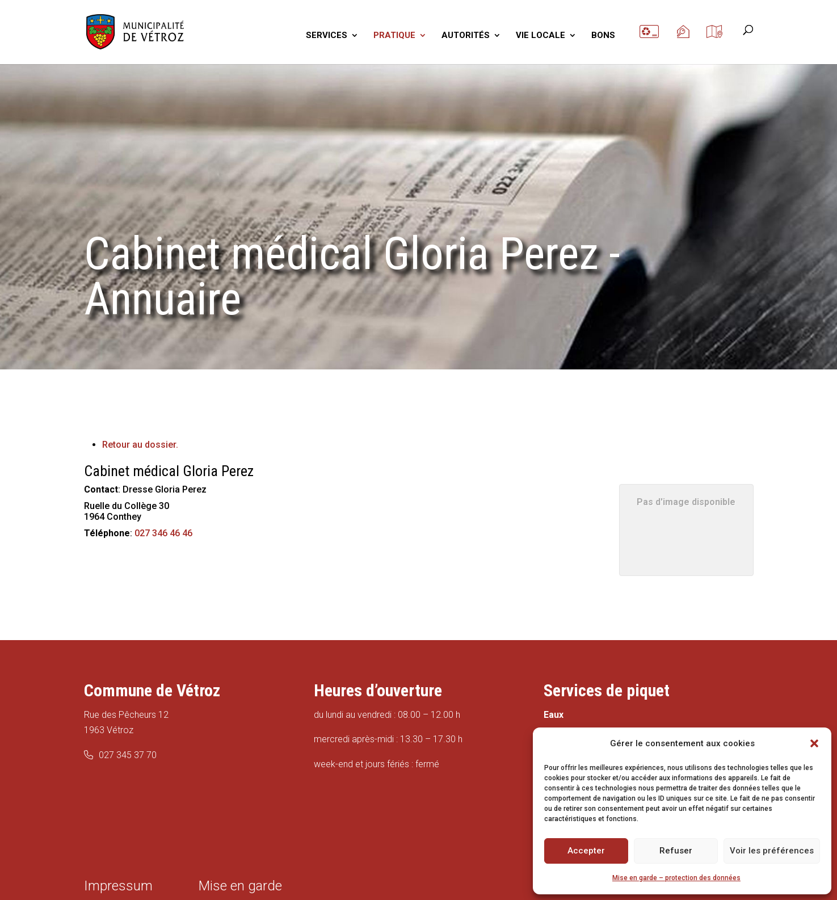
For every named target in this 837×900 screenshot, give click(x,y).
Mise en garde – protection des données (676, 878)
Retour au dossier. (140, 444)
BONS (603, 35)
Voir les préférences (772, 851)
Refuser (675, 851)
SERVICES (326, 35)
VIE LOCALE (540, 35)
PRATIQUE (394, 35)
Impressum (118, 886)
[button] (814, 743)
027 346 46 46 (163, 533)
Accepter (586, 851)
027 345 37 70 (128, 755)
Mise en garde (240, 886)
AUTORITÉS (465, 35)
